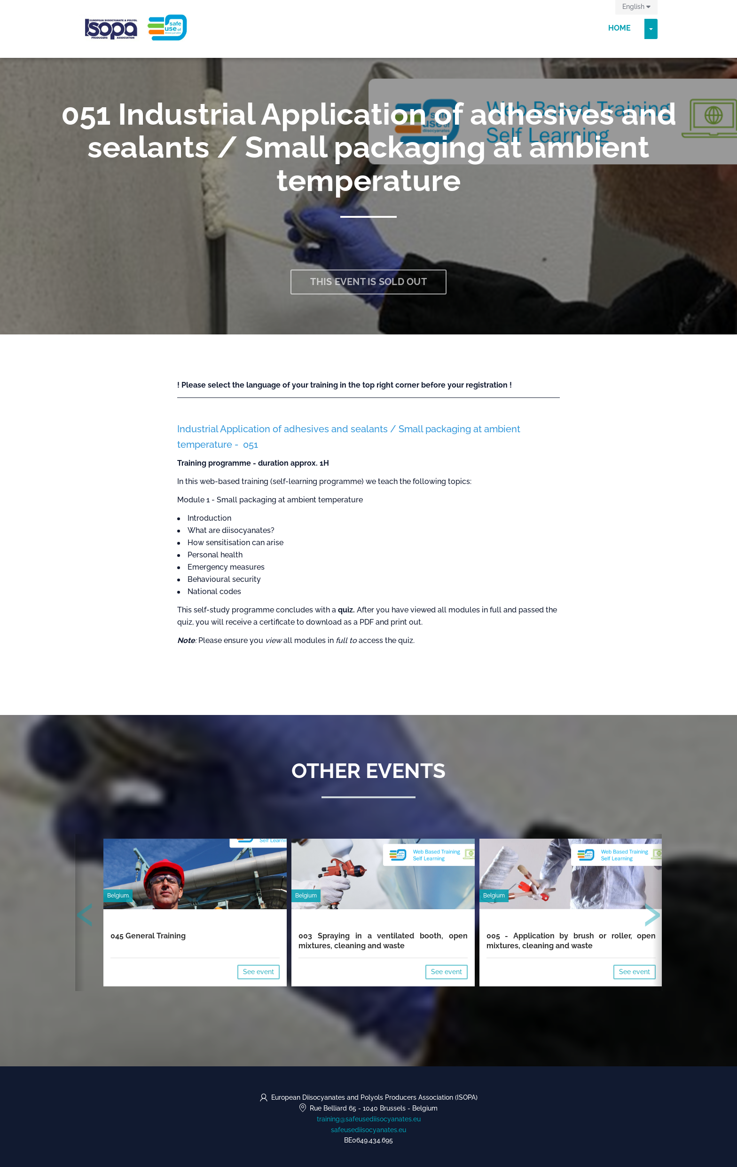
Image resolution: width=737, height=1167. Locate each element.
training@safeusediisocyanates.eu (369, 1119)
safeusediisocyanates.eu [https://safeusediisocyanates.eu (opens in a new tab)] (368, 1130)
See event (258, 972)
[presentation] (85, 917)
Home (619, 28)
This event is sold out (368, 281)
